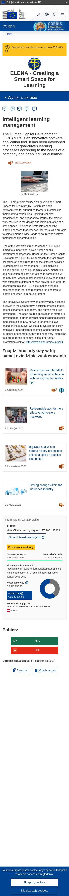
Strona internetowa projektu (25, 538)
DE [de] (4, 108)
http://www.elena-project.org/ (44, 342)
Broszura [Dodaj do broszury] (20, 670)
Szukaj (55, 14)
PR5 (9, 34)
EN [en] (12, 108)
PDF (37, 650)
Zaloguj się (39, 14)
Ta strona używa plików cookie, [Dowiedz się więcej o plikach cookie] (20, 870)
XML (37, 640)
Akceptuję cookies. (34, 882)
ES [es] (19, 108)
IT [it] (34, 108)
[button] (47, 14)
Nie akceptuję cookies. (34, 890)
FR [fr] (27, 108)
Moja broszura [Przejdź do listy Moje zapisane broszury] (45, 670)
